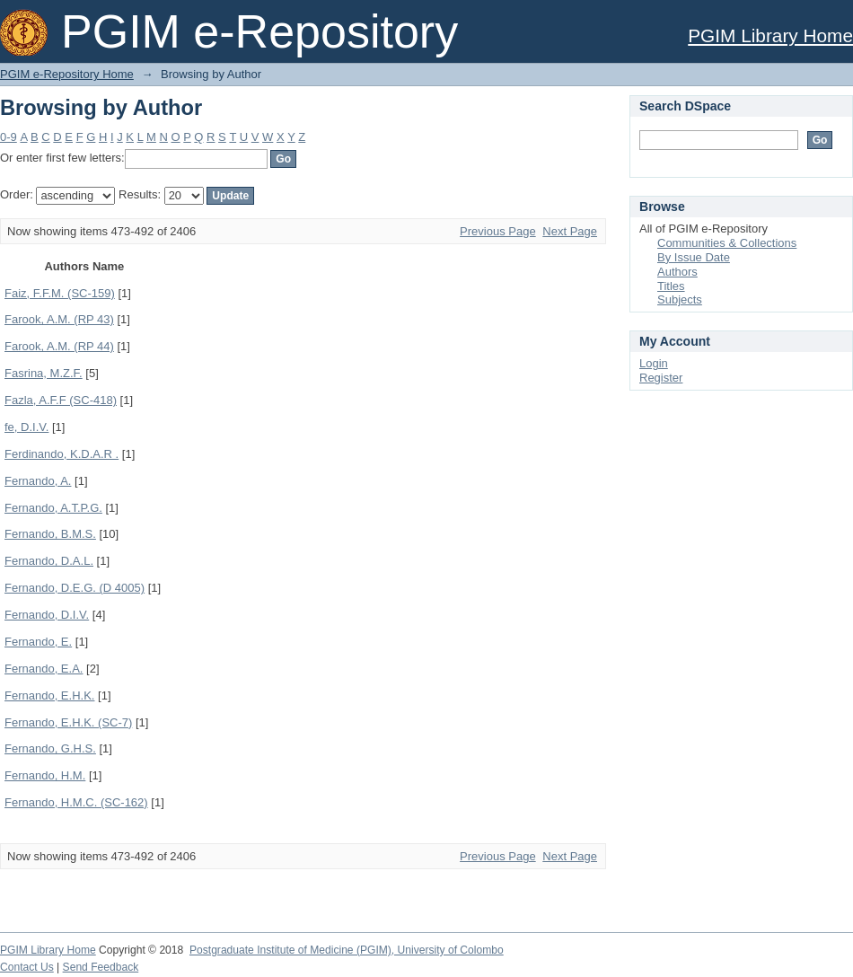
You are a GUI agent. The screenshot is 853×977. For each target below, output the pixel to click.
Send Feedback (101, 967)
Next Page (569, 231)
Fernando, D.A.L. (48, 561)
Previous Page (498, 231)
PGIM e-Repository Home (67, 74)
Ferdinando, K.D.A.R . (61, 454)
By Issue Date (693, 257)
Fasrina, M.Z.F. (43, 373)
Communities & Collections (726, 243)
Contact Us (27, 967)
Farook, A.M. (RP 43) (59, 319)
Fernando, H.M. (44, 775)
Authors (677, 271)
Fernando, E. (38, 641)
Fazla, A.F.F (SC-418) (60, 400)
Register (660, 377)
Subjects (679, 299)
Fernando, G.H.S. (50, 748)
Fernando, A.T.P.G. (53, 508)
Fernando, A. (37, 481)
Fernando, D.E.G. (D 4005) (74, 587)
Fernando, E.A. (43, 668)
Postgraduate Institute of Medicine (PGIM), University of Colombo (346, 950)
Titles (671, 286)
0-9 (8, 137)
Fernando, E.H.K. (49, 695)
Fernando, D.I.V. (46, 614)
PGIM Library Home (770, 35)
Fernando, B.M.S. (50, 534)
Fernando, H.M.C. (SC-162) (76, 802)
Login (653, 363)
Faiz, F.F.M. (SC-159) (59, 293)
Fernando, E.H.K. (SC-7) (68, 722)
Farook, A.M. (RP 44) (59, 346)
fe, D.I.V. (26, 427)
